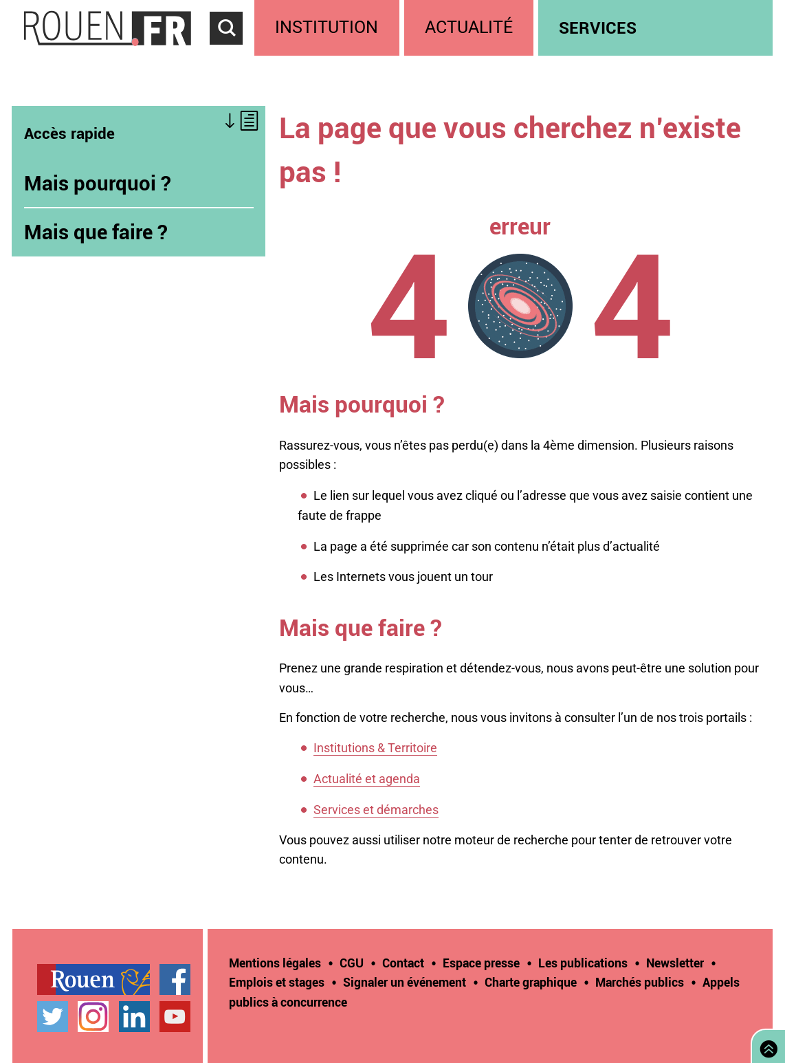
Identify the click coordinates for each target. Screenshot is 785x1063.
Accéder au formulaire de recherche (232, 52)
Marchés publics (639, 982)
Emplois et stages (276, 982)
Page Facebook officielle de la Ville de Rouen (174, 979)
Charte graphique (531, 982)
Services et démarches (376, 809)
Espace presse (481, 962)
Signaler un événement (404, 982)
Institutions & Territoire (375, 748)
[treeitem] (328, 28)
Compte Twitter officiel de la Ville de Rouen (52, 1016)
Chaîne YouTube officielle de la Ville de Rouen (174, 1016)
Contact (403, 962)
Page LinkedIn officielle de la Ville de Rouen (134, 1016)
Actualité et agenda (366, 778)
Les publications (583, 962)
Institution (326, 27)
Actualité (469, 27)
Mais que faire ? (96, 231)
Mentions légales (275, 962)
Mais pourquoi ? (97, 183)
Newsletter (675, 962)
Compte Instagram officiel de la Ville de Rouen (93, 1016)
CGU (352, 962)
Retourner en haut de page (766, 1045)
